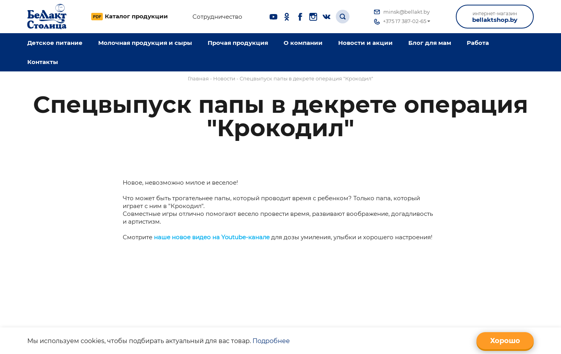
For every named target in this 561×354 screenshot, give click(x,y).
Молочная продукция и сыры (145, 42)
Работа (478, 42)
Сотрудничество (217, 17)
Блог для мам (429, 42)
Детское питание (55, 42)
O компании (303, 42)
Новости (224, 78)
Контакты (42, 62)
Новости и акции (365, 42)
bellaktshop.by (494, 17)
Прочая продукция (238, 42)
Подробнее (271, 341)
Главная (198, 78)
